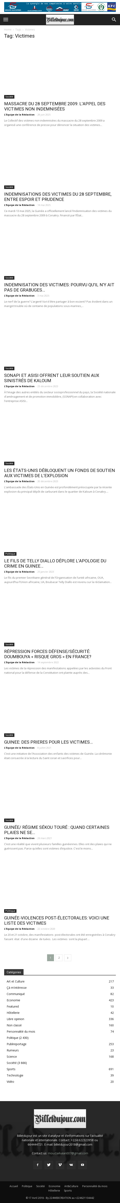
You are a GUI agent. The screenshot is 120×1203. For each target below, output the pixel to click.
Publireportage (16, 1044)
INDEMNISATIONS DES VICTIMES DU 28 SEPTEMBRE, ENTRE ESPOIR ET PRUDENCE (57, 197)
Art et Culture (16, 981)
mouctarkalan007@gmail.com (68, 1153)
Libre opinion (15, 1019)
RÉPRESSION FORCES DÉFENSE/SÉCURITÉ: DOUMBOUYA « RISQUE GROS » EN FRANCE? (47, 654)
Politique (10, 553)
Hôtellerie (13, 1013)
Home (7, 29)
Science (12, 1056)
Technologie (15, 1075)
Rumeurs (13, 1050)
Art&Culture (71, 1186)
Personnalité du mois (21, 1031)
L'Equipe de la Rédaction (19, 114)
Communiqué (16, 994)
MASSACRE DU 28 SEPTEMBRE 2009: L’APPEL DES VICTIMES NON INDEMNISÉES (54, 106)
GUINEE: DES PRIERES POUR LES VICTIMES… (48, 742)
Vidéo (10, 1082)
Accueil (14, 1186)
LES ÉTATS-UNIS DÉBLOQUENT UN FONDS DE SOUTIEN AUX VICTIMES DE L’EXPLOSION (59, 473)
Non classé (14, 1025)
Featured (13, 1006)
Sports (11, 1069)
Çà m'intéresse (17, 988)
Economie (13, 1000)
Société (9, 96)
